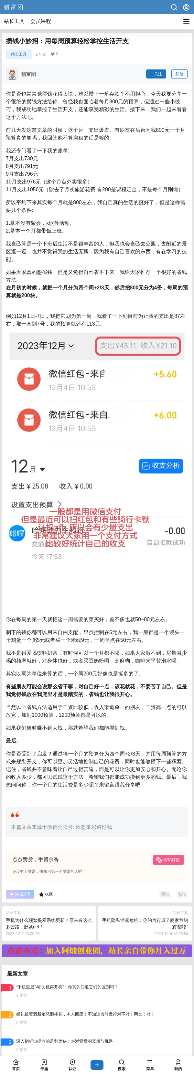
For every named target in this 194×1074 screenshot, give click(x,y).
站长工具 (14, 21)
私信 (179, 74)
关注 (156, 74)
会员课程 (40, 21)
